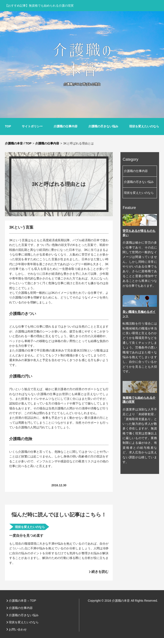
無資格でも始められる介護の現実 (51, 5)
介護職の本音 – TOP (22, 600)
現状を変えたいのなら (144, 126)
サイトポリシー (32, 126)
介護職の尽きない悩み (103, 126)
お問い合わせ (18, 629)
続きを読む (99, 571)
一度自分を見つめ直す (26, 535)
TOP (8, 126)
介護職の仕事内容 (66, 126)
